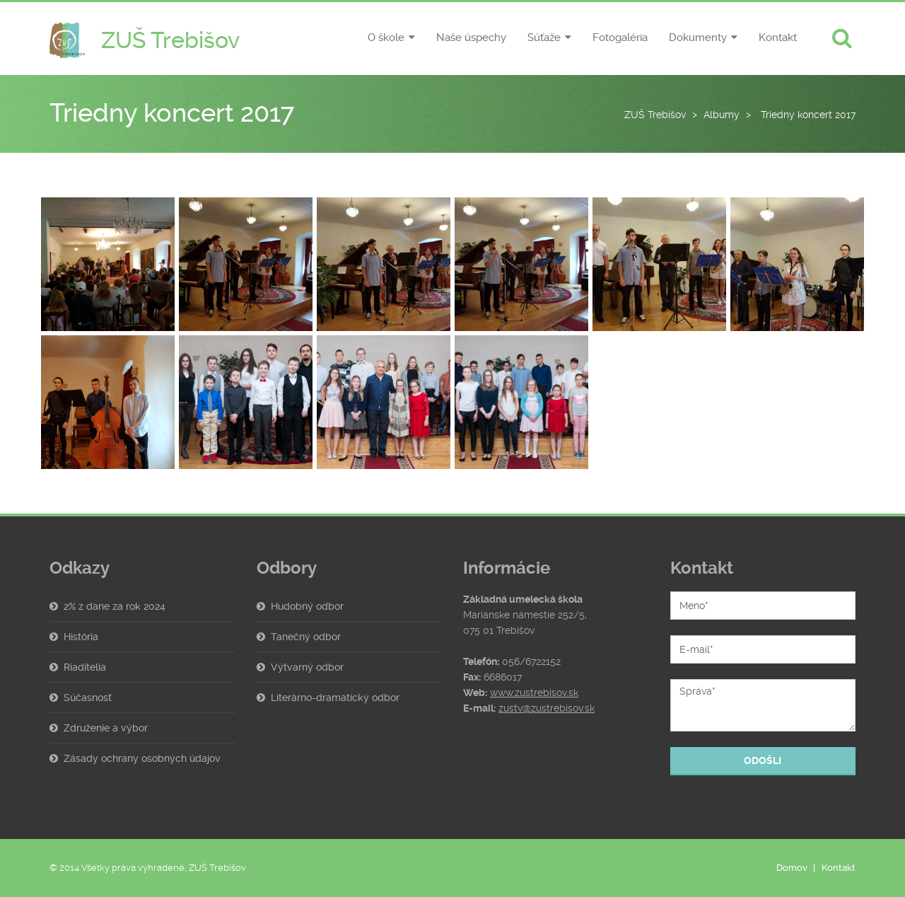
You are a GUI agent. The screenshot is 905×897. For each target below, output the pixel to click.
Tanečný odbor (306, 636)
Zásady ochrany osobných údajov (142, 758)
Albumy (721, 114)
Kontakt (778, 37)
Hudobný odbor (307, 606)
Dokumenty (698, 37)
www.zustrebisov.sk (534, 692)
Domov (791, 867)
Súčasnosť (88, 697)
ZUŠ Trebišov (655, 114)
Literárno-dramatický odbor (335, 697)
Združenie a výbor (106, 728)
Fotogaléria (620, 37)
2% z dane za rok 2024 (114, 606)
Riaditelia (85, 667)
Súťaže (544, 37)
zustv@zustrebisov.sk (546, 708)
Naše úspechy (471, 37)
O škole (386, 37)
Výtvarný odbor (307, 667)
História (81, 636)
